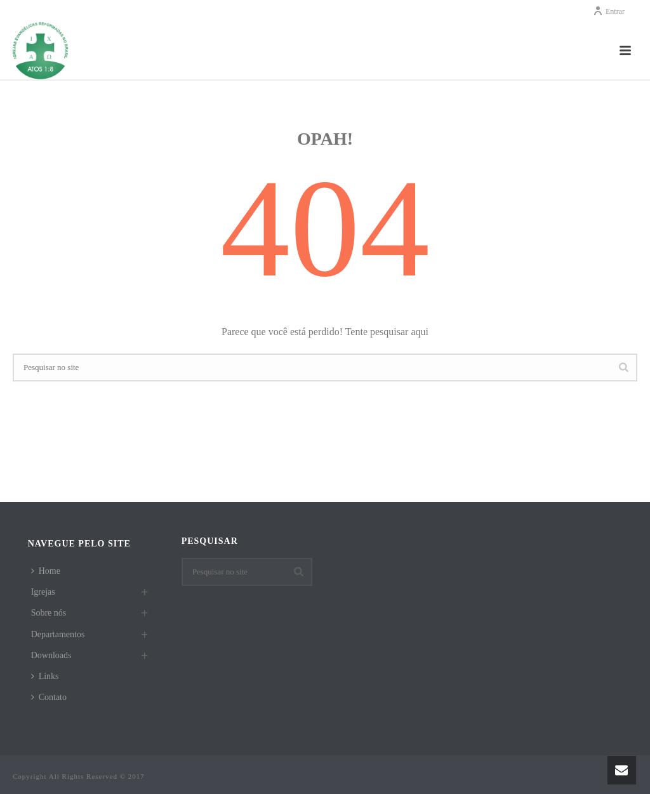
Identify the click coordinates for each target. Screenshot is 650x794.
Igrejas (43, 592)
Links (45, 676)
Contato (49, 697)
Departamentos (58, 634)
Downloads (51, 655)
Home (45, 571)
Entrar (609, 11)
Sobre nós (49, 613)
